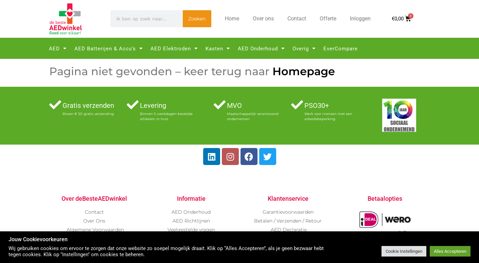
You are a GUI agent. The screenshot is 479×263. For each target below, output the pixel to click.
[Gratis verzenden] (55, 105)
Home (232, 18)
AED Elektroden (174, 48)
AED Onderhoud (261, 48)
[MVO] (220, 105)
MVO (234, 105)
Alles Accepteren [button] (450, 251)
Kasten (218, 48)
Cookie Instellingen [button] (404, 251)
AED (58, 48)
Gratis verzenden (88, 105)
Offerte (328, 18)
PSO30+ (316, 105)
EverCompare (340, 49)
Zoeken (197, 19)
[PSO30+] (297, 105)
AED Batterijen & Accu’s (108, 48)
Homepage (303, 71)
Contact (296, 18)
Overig (304, 48)
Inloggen (360, 18)
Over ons (263, 18)
